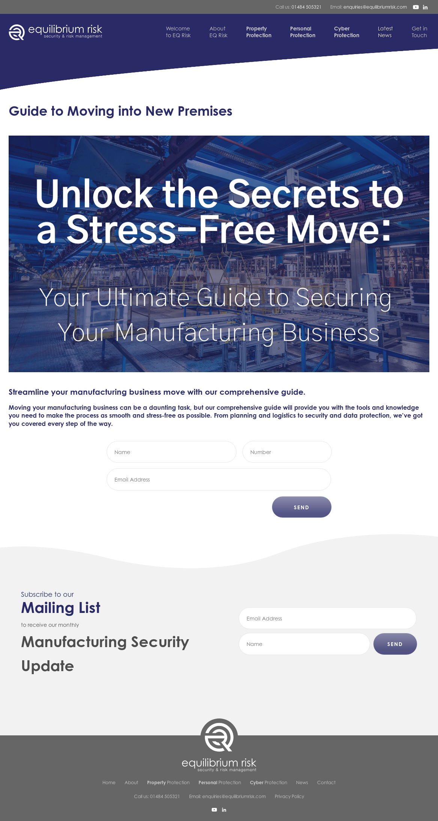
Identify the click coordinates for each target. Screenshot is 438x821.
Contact (326, 782)
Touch (419, 31)
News (385, 31)
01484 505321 (307, 7)
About (131, 782)
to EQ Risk (178, 31)
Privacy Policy (289, 796)
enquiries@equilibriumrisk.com (375, 7)
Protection (168, 782)
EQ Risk (218, 31)
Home (109, 782)
